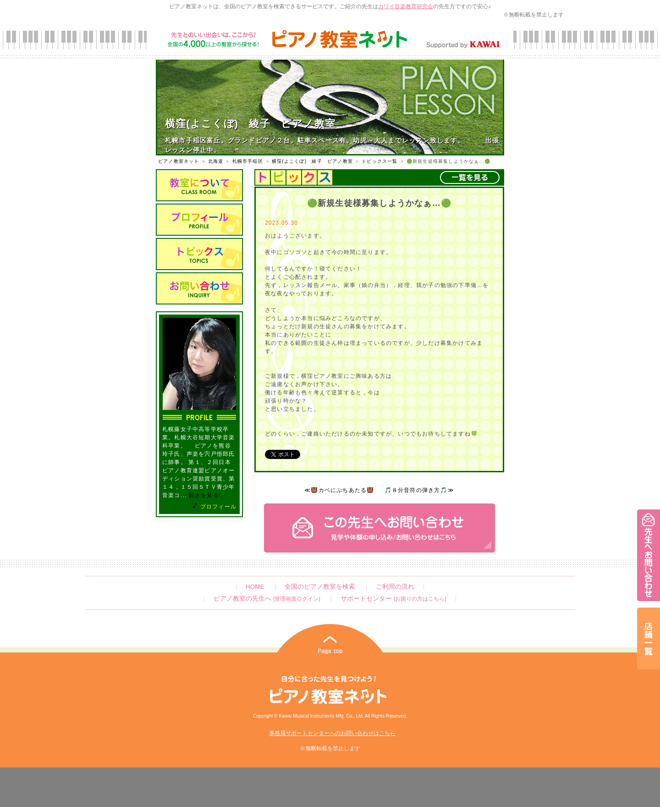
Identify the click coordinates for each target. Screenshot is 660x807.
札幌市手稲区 (247, 161)
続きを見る (204, 495)
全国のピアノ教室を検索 (320, 586)
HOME (255, 586)
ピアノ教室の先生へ (267, 598)
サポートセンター (393, 598)
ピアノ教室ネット (178, 161)
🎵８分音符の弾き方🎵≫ (419, 490)
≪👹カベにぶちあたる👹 (339, 490)
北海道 (216, 161)
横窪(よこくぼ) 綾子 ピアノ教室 (312, 161)
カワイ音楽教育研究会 (405, 6)
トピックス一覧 (379, 161)
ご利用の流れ (395, 586)
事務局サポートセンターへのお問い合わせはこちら (332, 733)
